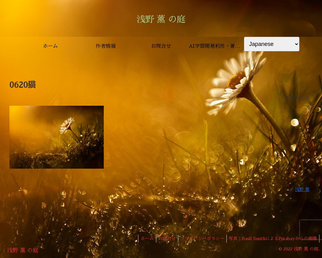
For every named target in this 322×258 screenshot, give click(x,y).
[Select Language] (271, 44)
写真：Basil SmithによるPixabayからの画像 (272, 238)
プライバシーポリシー (199, 238)
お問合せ (161, 238)
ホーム (139, 238)
